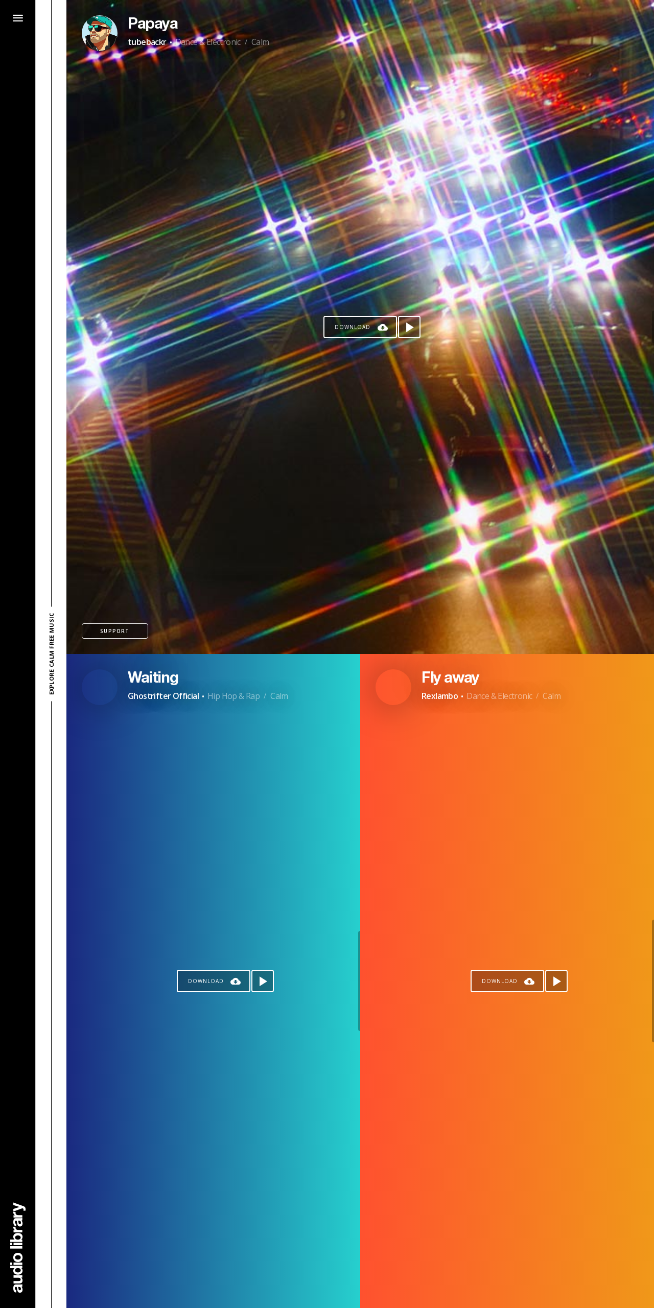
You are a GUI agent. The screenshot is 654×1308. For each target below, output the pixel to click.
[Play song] (409, 327)
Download (352, 327)
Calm (260, 42)
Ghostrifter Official (163, 696)
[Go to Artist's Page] (100, 33)
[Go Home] (18, 1247)
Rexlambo (440, 696)
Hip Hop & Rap (233, 696)
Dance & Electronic (208, 42)
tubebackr (147, 42)
